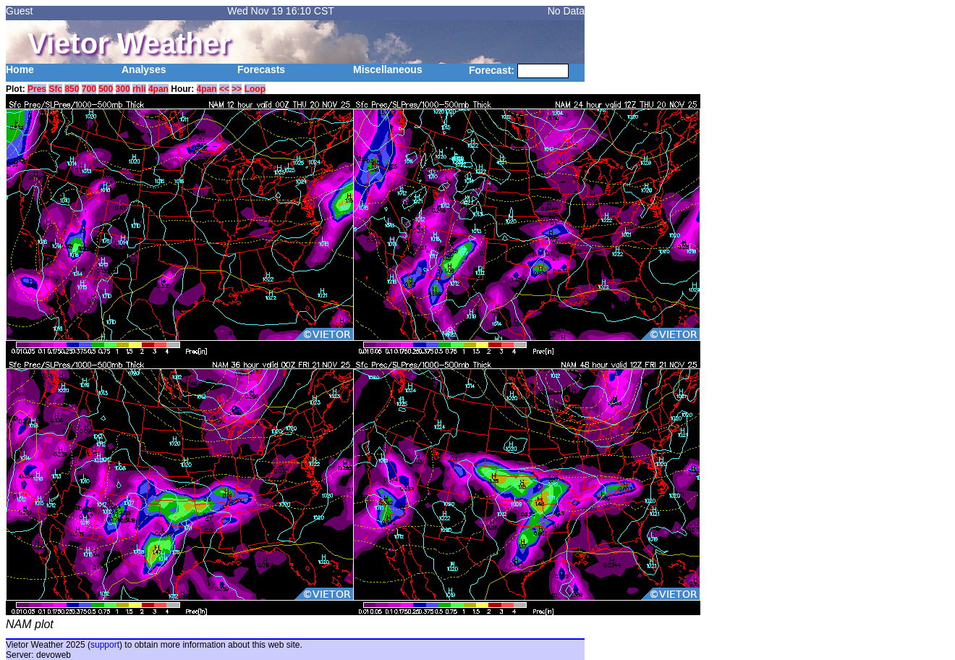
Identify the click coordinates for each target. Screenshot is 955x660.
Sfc (55, 89)
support (104, 645)
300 (123, 89)
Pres (36, 89)
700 (89, 89)
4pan (158, 89)
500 (105, 89)
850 (71, 89)
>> (237, 89)
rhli (139, 89)
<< (224, 89)
